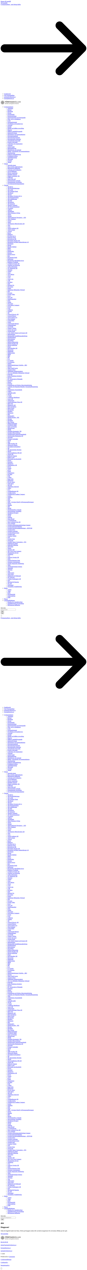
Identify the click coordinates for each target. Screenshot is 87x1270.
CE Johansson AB (12, 268)
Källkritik (10, 177)
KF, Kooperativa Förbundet (14, 379)
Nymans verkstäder (12, 439)
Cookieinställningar (6, 1259)
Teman (6, 163)
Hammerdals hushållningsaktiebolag (17, 336)
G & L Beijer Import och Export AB (17, 333)
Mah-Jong (10, 403)
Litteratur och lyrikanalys (14, 170)
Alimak (9, 216)
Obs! (8, 442)
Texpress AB (10, 549)
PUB (8, 476)
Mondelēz (10, 420)
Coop (8, 277)
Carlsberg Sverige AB (13, 263)
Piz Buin (9, 474)
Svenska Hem (11, 529)
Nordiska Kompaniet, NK (14, 431)
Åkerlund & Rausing (13, 582)
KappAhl (9, 374)
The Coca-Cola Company (14, 551)
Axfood (9, 231)
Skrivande (10, 159)
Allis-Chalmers (11, 219)
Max (8, 414)
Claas (9, 273)
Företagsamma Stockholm (14, 182)
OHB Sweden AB (12, 443)
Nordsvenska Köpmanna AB (15, 436)
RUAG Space (11, 482)
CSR (8, 280)
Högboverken (11, 353)
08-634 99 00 (4, 1242)
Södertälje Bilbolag (12, 545)
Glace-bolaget (11, 319)
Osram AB (10, 454)
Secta (8, 500)
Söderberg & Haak (12, 543)
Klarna (9, 382)
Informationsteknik (12, 136)
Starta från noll (11, 179)
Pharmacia (10, 463)
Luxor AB (10, 399)
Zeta (8, 580)
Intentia (9, 366)
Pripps (9, 471)
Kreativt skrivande (12, 142)
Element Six (10, 285)
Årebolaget (10, 585)
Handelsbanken (11, 337)
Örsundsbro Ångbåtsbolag (14, 586)
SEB (8, 499)
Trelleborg (10, 554)
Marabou (9, 411)
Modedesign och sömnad (14, 150)
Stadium (9, 517)
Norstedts (10, 437)
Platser (6, 599)
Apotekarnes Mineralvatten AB (15, 223)
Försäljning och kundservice (15, 123)
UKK (8, 559)
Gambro (9, 311)
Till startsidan (4, 1233)
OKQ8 (9, 451)
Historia (9, 130)
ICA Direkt (10, 360)
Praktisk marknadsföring (14, 154)
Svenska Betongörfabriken (14, 526)
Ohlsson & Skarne (12, 445)
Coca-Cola (10, 279)
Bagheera (10, 234)
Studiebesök (7, 94)
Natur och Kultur (12, 426)
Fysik (9, 120)
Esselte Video (11, 294)
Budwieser (10, 259)
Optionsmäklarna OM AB (14, 453)
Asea (8, 225)
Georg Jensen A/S (12, 317)
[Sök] (2, 611)
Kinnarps (9, 380)
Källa (8, 592)
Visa (8, 571)
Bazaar (9, 245)
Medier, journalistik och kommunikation (18, 151)
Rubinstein (10, 480)
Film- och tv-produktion (14, 119)
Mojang (9, 419)
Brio (8, 256)
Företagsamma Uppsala (13, 180)
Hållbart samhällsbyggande (14, 131)
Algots (9, 214)
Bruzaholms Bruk (12, 257)
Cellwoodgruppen (12, 266)
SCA (8, 489)
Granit (9, 322)
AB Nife (9, 200)
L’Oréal (9, 396)
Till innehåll (4, 3)
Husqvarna (10, 350)
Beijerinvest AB (11, 239)
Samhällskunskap (12, 157)
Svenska (9, 160)
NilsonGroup (11, 428)
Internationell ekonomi (13, 137)
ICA (8, 359)
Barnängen (10, 243)
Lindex (9, 391)
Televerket (10, 546)
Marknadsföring (11, 148)
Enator (9, 288)
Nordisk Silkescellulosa (13, 433)
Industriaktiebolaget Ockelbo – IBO (17, 365)
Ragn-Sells (10, 479)
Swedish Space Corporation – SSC (16, 542)
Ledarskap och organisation (15, 143)
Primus (9, 468)
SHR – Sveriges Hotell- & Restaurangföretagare (20, 502)
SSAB (9, 516)
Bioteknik (10, 111)
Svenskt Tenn (11, 539)
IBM (8, 356)
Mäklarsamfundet (12, 423)
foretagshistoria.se (9, 98)
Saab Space (10, 483)
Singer (9, 503)
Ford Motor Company (13, 305)
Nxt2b (9, 440)
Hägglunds (10, 351)
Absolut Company (12, 205)
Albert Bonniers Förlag (13, 213)
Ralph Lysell (10, 457)
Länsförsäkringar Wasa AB (14, 402)
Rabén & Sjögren (12, 456)
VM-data (9, 569)
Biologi (9, 110)
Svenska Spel (11, 534)
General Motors (11, 316)
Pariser (9, 460)
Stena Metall (10, 519)
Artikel (9, 589)
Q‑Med (9, 477)
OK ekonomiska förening (14, 449)
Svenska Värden (11, 536)
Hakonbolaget (11, 334)
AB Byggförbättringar (13, 188)
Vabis (9, 565)
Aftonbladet (10, 211)
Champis (9, 270)
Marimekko (10, 409)
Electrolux (10, 286)
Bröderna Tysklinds (12, 262)
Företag (6, 185)
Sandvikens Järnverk (13, 486)
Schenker (10, 497)
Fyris (8, 308)
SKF (8, 506)
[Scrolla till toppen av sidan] (1, 1268)
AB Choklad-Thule (12, 191)
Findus (9, 302)
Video (9, 591)
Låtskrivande (11, 147)
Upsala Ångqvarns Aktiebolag (15, 563)
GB (8, 313)
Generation (12, 1256)
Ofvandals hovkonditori (13, 446)
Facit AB (9, 297)
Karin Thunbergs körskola (14, 376)
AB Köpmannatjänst (13, 197)
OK (8, 448)
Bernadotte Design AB (13, 240)
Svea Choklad (11, 523)
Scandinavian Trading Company (16, 494)
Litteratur (10, 145)
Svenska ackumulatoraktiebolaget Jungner (18, 525)
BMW (9, 248)
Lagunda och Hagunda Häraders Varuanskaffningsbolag (22, 386)
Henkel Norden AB (12, 343)
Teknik (9, 162)
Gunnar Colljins (11, 328)
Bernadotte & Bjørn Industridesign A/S (18, 242)
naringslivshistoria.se (10, 97)
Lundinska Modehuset (13, 397)
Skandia (9, 505)
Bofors (9, 250)
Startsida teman (11, 165)
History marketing (12, 173)
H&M (9, 354)
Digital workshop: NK (13, 176)
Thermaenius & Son (12, 552)
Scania (9, 496)
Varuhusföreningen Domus (14, 566)
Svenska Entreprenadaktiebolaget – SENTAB (19, 528)
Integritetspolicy (5, 1265)
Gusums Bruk (11, 331)
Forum (9, 306)
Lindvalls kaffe (11, 393)
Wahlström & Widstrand (14, 576)
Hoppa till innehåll (6, 1)
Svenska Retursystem (13, 533)
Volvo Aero (10, 574)
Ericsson (9, 293)
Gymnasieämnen (8, 107)
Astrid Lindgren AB (12, 228)
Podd (8, 597)
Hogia (9, 346)
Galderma (10, 310)
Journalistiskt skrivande (13, 140)
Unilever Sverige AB (13, 557)
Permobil (9, 462)
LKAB (9, 394)
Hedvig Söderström (12, 342)
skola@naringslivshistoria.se (8, 1245)
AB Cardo (10, 190)
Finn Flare (10, 303)
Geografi (9, 125)
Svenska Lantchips (12, 531)
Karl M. (9, 377)
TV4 (8, 556)
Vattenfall (10, 568)
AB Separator (11, 203)
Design (9, 113)
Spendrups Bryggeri (12, 513)
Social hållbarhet (12, 171)
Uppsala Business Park (13, 560)
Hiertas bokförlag (12, 345)
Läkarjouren (10, 400)
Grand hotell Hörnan (13, 323)
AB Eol (9, 194)
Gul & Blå (10, 326)
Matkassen (10, 413)
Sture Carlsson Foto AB (13, 522)
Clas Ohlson (10, 274)
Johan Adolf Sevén (12, 368)
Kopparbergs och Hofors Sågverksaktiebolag (19, 385)
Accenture (10, 208)
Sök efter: (3, 608)
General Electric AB (13, 314)
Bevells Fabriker (11, 246)
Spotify (9, 514)
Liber (8, 388)
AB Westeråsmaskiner (13, 207)
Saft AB (9, 485)
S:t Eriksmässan (11, 520)
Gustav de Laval (11, 330)
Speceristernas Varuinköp (14, 511)
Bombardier (10, 251)
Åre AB (9, 583)
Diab (8, 283)
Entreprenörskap (11, 116)
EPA (8, 291)
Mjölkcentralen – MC (13, 417)
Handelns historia (12, 174)
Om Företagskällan (9, 95)
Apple (9, 222)
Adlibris (9, 210)
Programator (10, 473)
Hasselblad (10, 340)
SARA (9, 488)
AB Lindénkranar (12, 199)
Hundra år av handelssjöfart (15, 602)
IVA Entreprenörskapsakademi (15, 183)
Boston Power (11, 254)
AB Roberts (10, 202)
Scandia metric (11, 493)
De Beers (9, 282)
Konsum (9, 383)
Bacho (9, 233)
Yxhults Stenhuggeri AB (14, 579)
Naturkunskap (11, 153)
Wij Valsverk (11, 577)
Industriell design (12, 133)
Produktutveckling (12, 156)
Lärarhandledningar (9, 600)
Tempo (9, 548)
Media (6, 588)
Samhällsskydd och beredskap (15, 603)
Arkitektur (10, 108)
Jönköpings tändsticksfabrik (15, 371)
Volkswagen (10, 572)
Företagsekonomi (12, 122)
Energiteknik (10, 114)
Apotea (9, 220)
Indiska (9, 363)
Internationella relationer (14, 139)
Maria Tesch (10, 408)
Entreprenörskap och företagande (16, 117)
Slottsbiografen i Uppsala (14, 509)
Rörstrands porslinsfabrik (14, 459)
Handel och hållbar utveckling (15, 128)
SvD (8, 537)
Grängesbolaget (11, 325)
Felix (8, 300)
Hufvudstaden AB (12, 348)
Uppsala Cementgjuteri (13, 562)
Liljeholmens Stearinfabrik (14, 389)
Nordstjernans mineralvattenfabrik (16, 434)
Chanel (9, 271)
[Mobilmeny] (1, 615)
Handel (9, 127)
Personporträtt (11, 594)
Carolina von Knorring (13, 265)
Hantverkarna (11, 339)
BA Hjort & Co (11, 236)
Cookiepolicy (4, 1262)
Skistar (9, 508)
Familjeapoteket (11, 299)
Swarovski (10, 540)
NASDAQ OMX (12, 425)
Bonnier (9, 253)
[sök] (2, 613)
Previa (9, 466)
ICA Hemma (10, 362)
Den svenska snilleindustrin (15, 167)
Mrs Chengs (10, 422)
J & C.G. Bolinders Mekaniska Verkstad (18, 373)
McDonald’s (10, 416)
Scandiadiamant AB (12, 491)
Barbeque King (11, 237)
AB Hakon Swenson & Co (14, 196)
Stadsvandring (11, 596)
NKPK (9, 429)
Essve (9, 296)
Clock (9, 276)
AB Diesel (10, 193)
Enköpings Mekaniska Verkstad (16, 290)
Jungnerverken (11, 370)
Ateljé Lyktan (11, 230)
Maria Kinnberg (11, 406)
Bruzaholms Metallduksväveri (15, 260)
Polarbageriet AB (12, 465)
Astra (8, 226)
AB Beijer (10, 187)
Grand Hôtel (10, 320)
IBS (8, 357)
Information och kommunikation (16, 134)
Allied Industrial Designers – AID (16, 217)
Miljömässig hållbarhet (13, 168)
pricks (9, 469)
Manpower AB (11, 405)
